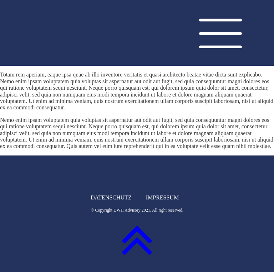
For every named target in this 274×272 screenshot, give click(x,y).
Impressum (162, 197)
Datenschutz (111, 197)
